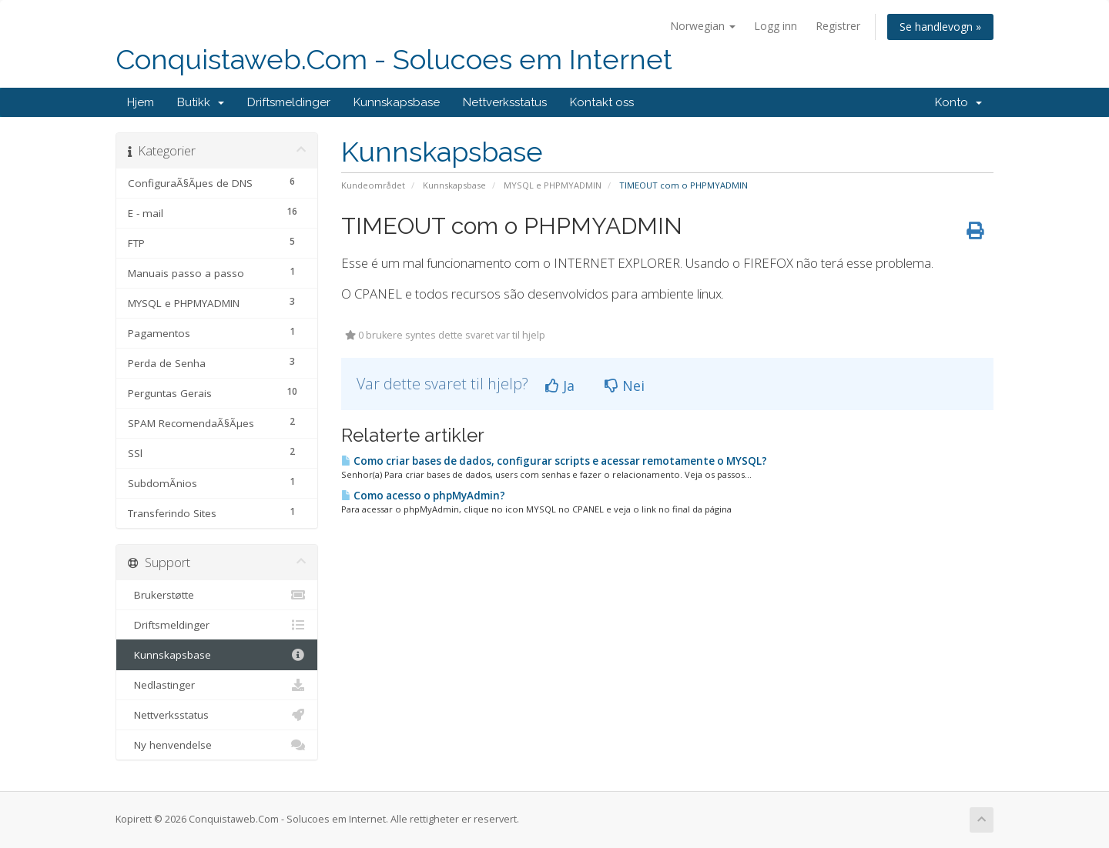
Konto (958, 102)
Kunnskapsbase (396, 102)
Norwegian (702, 25)
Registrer (838, 25)
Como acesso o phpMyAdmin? (423, 495)
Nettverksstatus (505, 102)
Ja (560, 385)
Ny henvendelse (217, 745)
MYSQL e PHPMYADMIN (552, 185)
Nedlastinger (217, 685)
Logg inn (775, 25)
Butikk (200, 102)
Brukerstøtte (217, 595)
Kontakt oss (602, 102)
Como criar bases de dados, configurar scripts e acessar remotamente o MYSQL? (554, 461)
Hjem (140, 102)
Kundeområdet (373, 185)
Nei (625, 385)
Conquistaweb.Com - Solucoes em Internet (394, 59)
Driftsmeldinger (288, 102)
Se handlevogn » (940, 26)
